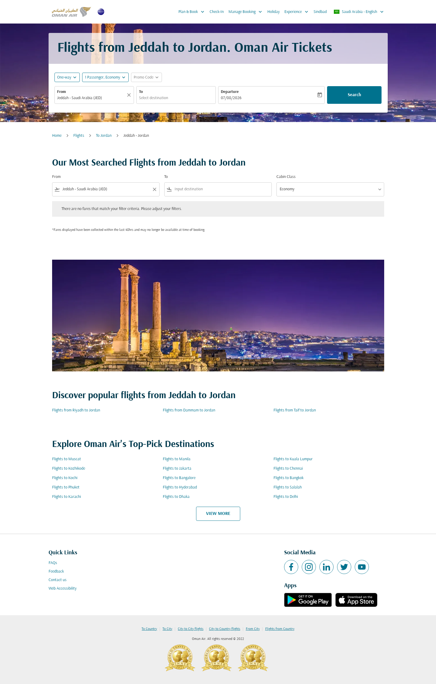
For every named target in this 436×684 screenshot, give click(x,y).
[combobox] (91, 98)
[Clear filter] (154, 189)
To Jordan (104, 136)
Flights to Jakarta (177, 468)
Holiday (273, 12)
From (61, 92)
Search (354, 95)
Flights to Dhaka (176, 497)
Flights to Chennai (288, 468)
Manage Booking (246, 11)
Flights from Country (279, 629)
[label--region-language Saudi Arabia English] (359, 11)
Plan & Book (192, 11)
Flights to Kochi (64, 478)
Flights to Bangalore (179, 478)
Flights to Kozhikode (68, 468)
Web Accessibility (63, 588)
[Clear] (130, 95)
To (141, 92)
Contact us (58, 580)
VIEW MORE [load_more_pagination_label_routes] (218, 513)
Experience (297, 11)
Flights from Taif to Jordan (294, 410)
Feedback (56, 571)
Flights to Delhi (285, 497)
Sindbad (320, 12)
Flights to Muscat (66, 459)
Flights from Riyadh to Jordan (76, 410)
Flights (78, 136)
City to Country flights (224, 629)
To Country (149, 629)
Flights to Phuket (65, 487)
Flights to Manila (176, 459)
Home (57, 136)
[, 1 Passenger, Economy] (102, 77)
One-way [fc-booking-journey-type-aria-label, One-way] (64, 77)
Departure (230, 92)
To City (167, 629)
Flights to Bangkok (288, 478)
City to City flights (190, 629)
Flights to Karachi (66, 497)
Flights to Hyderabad (180, 487)
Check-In (217, 12)
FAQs (53, 563)
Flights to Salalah (287, 487)
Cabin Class (286, 177)
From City (253, 629)
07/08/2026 (231, 98)
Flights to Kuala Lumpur (293, 459)
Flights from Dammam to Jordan (189, 410)
